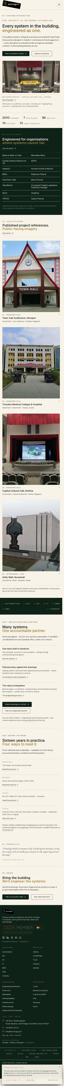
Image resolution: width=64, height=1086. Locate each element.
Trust (35, 960)
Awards (36, 968)
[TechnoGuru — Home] (11, 4)
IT (46, 604)
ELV (27, 604)
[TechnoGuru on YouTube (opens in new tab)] (16, 937)
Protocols (6, 990)
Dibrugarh (20, 1043)
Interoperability (8, 998)
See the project (9, 100)
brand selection (29, 720)
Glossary (36, 1002)
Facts (35, 1006)
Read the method (10, 785)
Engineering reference (11, 986)
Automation (11, 604)
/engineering (32, 825)
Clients (36, 952)
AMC (6, 609)
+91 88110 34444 (12, 1027)
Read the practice (10, 769)
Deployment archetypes (12, 1010)
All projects (8, 233)
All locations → (30, 1043)
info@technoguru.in (14, 1031)
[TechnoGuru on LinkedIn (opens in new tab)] (8, 937)
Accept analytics (14, 1080)
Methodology (7, 1006)
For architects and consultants (15, 677)
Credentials (37, 956)
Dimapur (5, 1043)
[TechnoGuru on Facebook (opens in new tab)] (12, 937)
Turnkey (53, 609)
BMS (56, 604)
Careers (36, 964)
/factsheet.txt (7, 830)
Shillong (12, 1043)
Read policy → (54, 1080)
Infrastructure (8, 1002)
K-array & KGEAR (39, 994)
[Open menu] (59, 4)
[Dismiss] (60, 1067)
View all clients (9, 148)
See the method (9, 659)
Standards (6, 994)
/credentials (23, 827)
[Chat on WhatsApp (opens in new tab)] (20, 937)
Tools (35, 986)
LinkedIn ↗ (24, 941)
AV (37, 604)
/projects (50, 825)
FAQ (43, 720)
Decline (30, 1080)
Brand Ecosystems (40, 990)
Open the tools (9, 818)
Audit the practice (10, 800)
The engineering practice (13, 695)
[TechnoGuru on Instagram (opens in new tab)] (3, 937)
